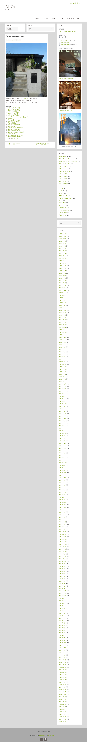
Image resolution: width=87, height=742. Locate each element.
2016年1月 (62, 499)
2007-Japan (63, 156)
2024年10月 (63, 268)
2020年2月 (62, 379)
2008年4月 (62, 706)
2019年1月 (62, 411)
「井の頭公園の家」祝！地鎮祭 (15, 135)
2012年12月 (62, 590)
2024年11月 (62, 265)
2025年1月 (62, 260)
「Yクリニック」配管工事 (13, 112)
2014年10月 (62, 536)
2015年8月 (62, 512)
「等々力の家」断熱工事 (13, 115)
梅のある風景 (11, 126)
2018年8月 (62, 423)
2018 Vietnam (63, 183)
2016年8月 (62, 482)
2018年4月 (62, 433)
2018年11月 (62, 416)
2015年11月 (62, 504)
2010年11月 (62, 645)
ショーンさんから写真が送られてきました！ (42, 144)
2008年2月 (62, 711)
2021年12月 (62, 337)
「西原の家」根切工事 (13, 114)
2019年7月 (62, 396)
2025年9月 (62, 241)
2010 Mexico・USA (64, 163)
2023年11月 (62, 287)
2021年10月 (62, 342)
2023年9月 (62, 292)
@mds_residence (64, 42)
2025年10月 (62, 238)
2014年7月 (62, 544)
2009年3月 (62, 682)
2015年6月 (62, 517)
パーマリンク (15, 138)
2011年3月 (62, 637)
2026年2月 (62, 233)
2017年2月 (62, 467)
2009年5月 (62, 677)
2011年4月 (62, 635)
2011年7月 (62, 627)
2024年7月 (62, 270)
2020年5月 (62, 371)
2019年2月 (62, 408)
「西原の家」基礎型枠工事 (14, 111)
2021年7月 (62, 349)
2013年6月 (62, 576)
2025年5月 (62, 250)
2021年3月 (62, 356)
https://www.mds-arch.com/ (68, 31)
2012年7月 (62, 603)
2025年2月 (62, 258)
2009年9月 (62, 667)
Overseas (62, 205)
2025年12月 (62, 236)
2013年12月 (62, 561)
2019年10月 (62, 388)
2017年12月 (62, 443)
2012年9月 (62, 598)
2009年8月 (62, 669)
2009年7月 (62, 672)
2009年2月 (62, 684)
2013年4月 (62, 581)
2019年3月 (62, 406)
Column (61, 188)
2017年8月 (62, 452)
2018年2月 (62, 438)
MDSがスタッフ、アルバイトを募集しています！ (20, 117)
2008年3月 (62, 709)
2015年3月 (62, 524)
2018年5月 (62, 430)
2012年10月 (62, 595)
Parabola (42, 735)
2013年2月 (62, 586)
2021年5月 (62, 354)
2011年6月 (62, 630)
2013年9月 (62, 568)
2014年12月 (62, 531)
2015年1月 (62, 529)
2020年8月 (62, 366)
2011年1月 (62, 640)
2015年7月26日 (11, 39)
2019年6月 (62, 398)
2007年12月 (62, 716)
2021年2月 (62, 359)
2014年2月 (62, 556)
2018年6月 (62, 428)
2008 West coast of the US (68, 161)
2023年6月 (62, 297)
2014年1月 (62, 558)
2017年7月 (62, 455)
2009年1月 (62, 687)
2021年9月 (62, 344)
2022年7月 (62, 319)
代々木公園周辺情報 (64, 210)
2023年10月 (62, 290)
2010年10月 (62, 647)
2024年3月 (62, 278)
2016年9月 (62, 480)
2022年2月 (62, 332)
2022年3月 (62, 329)
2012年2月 (62, 610)
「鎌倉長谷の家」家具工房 (14, 129)
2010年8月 (62, 652)
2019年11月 (62, 386)
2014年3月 (62, 554)
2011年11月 (62, 618)
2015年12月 (62, 502)
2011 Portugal (63, 168)
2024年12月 (63, 263)
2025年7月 (62, 246)
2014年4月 (62, 551)
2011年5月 (62, 632)
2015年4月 (62, 521)
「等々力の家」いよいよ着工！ (15, 120)
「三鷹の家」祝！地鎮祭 (13, 121)
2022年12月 (62, 310)
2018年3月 (62, 435)
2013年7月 (62, 573)
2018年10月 (62, 418)
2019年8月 (62, 393)
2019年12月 (62, 384)
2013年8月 (62, 571)
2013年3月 (62, 583)
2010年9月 (62, 650)
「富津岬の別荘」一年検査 (14, 124)
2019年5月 (62, 401)
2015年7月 (62, 514)
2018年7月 (62, 425)
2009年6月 (62, 674)
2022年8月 (62, 317)
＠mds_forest (63, 40)
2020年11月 (62, 364)
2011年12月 (62, 615)
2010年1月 (62, 657)
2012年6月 (62, 605)
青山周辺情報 (62, 215)
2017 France (63, 178)
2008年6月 (62, 701)
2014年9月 (62, 539)
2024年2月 (62, 280)
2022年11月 (62, 312)
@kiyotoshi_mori (64, 44)
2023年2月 (62, 307)
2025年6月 (62, 248)
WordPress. (52, 735)
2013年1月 (62, 588)
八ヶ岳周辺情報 (63, 212)
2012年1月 (62, 613)
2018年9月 (62, 420)
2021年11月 (62, 339)
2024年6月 (62, 273)
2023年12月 (62, 285)
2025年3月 (62, 255)
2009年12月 (62, 659)
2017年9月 (62, 450)
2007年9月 (62, 721)
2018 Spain (62, 181)
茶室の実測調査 (12, 123)
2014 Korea (63, 173)
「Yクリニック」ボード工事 (14, 107)
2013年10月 (62, 566)
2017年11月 (62, 445)
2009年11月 (62, 662)
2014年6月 (62, 546)
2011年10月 (62, 620)
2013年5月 (62, 578)
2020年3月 (62, 376)
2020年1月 (62, 381)
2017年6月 (62, 457)
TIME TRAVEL (63, 195)
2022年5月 (62, 324)
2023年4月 (62, 302)
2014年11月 (62, 534)
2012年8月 (62, 600)
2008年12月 (62, 689)
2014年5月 (62, 549)
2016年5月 (62, 489)
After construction (65, 186)
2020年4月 (62, 374)
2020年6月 (62, 369)
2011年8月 (62, 625)
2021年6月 (62, 351)
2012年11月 (62, 593)
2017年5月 (62, 460)
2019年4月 (62, 403)
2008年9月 (62, 696)
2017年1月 (62, 470)
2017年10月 (62, 448)
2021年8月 (62, 347)
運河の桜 (10, 118)
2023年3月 (62, 305)
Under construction (65, 198)
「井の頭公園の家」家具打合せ (15, 127)
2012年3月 (62, 608)
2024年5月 (62, 275)
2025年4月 (62, 253)
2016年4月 (62, 492)
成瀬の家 (26, 98)
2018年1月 (62, 440)
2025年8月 (62, 243)
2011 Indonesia (64, 166)
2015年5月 (62, 519)
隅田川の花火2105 (14, 143)
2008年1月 (62, 714)
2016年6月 (62, 487)
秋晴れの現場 (11, 133)
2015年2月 (62, 526)
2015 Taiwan (63, 176)
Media (61, 190)
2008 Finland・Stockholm (67, 158)
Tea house (62, 207)
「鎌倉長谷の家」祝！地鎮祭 (15, 136)
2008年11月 (62, 692)
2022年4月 (62, 327)
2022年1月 (62, 334)
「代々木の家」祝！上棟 (13, 109)
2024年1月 (62, 282)
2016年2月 (62, 497)
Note (60, 193)
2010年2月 (62, 655)
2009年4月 (62, 679)
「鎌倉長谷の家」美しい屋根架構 (16, 132)
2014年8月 (62, 541)
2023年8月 (62, 295)
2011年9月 (62, 623)
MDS (10, 6)
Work (19, 39)
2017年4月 (62, 462)
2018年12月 (62, 413)
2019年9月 (62, 391)
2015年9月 (62, 509)
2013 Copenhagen (65, 171)
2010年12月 (62, 642)
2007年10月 (62, 719)
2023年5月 (62, 300)
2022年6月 (62, 322)
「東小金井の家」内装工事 (14, 130)
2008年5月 (62, 704)
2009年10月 (62, 664)
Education (62, 202)
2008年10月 (62, 694)
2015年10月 (62, 507)
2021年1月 (62, 361)
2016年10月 (62, 477)
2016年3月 (62, 494)
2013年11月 (62, 563)
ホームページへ (75, 3)
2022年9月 (62, 315)
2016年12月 (62, 472)
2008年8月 (62, 699)
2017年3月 (62, 465)
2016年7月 (62, 485)
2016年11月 (62, 475)
